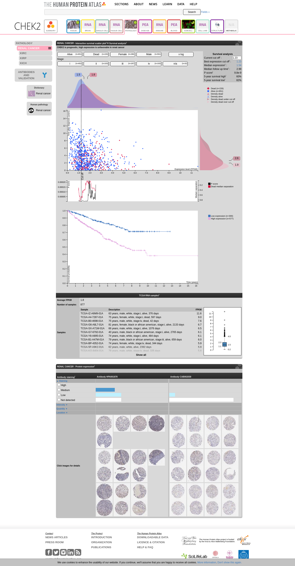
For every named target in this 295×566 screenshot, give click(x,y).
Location (61, 413)
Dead (100, 54)
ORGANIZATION (101, 542)
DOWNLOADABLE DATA (152, 537)
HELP (193, 4)
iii (128, 63)
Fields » (205, 12)
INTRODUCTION (101, 537)
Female (126, 54)
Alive (74, 54)
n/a (180, 63)
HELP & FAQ (145, 547)
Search (192, 12)
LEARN (167, 4)
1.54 (239, 65)
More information (206, 562)
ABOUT (139, 4)
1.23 (239, 61)
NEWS (153, 4)
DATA (180, 4)
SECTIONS (122, 4)
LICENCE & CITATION (151, 542)
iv (154, 63)
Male (153, 54)
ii (102, 63)
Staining (63, 381)
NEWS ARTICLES (56, 537)
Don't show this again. (230, 562)
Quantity (61, 409)
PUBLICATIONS (101, 547)
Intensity (61, 405)
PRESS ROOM (54, 542)
